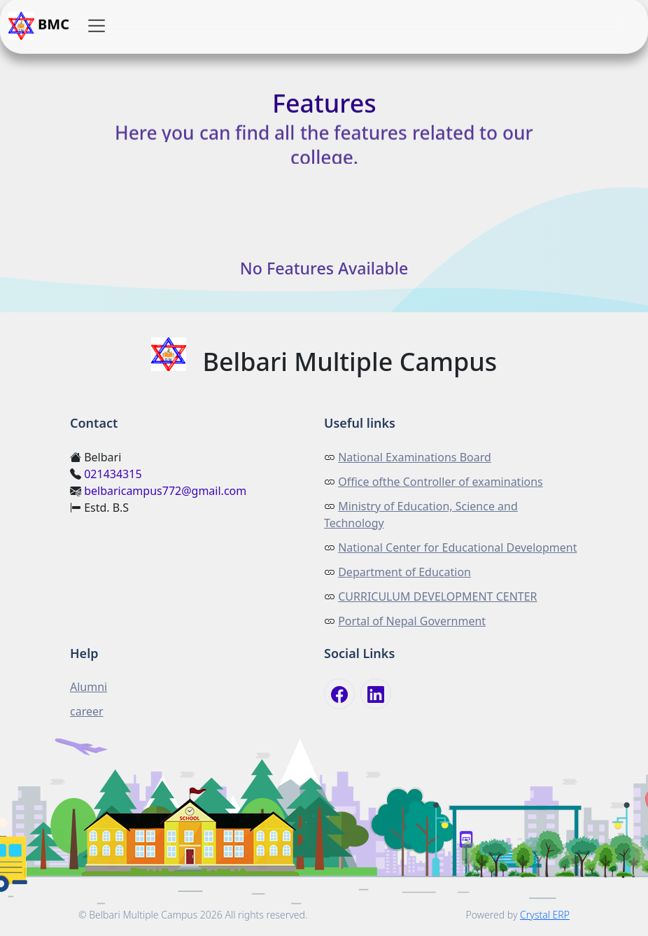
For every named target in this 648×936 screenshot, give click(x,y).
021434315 (112, 474)
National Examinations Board (414, 457)
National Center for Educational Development (457, 547)
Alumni (88, 686)
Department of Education (404, 572)
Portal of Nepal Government (412, 621)
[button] (96, 26)
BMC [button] (38, 26)
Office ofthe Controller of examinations (440, 481)
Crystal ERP (545, 914)
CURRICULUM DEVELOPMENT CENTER (437, 596)
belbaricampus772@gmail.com (165, 490)
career (87, 711)
